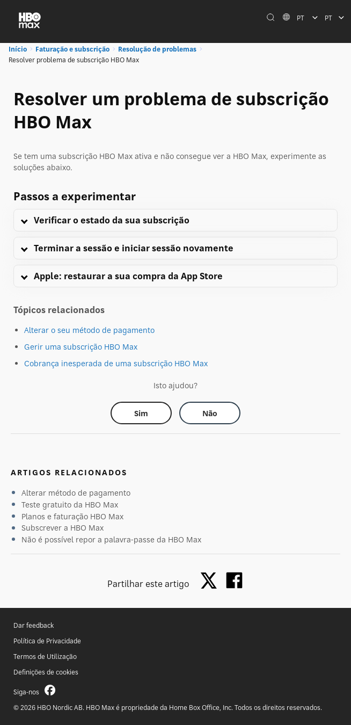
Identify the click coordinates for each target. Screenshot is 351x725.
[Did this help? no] (209, 413)
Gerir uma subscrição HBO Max (80, 347)
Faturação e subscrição (72, 49)
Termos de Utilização (45, 656)
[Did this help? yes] (141, 413)
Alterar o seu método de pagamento (89, 330)
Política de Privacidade (47, 641)
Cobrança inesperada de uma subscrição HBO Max (116, 363)
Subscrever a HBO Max (62, 528)
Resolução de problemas (157, 49)
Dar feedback (33, 625)
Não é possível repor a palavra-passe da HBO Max (111, 539)
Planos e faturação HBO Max (72, 516)
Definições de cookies (45, 672)
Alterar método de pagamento (75, 493)
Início (18, 49)
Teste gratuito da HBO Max (69, 504)
